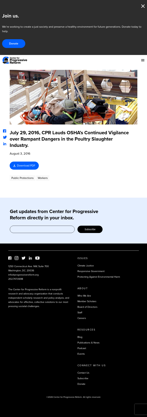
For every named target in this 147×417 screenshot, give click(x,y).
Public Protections (22, 178)
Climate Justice (85, 265)
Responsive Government (90, 271)
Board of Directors (87, 307)
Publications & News (88, 343)
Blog (79, 337)
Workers (43, 178)
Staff (79, 312)
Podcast (81, 348)
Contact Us (83, 373)
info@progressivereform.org (23, 275)
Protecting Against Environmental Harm (98, 277)
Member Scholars (86, 301)
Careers (81, 318)
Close (143, 6)
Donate (13, 43)
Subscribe (89, 229)
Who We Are (84, 296)
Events (81, 354)
